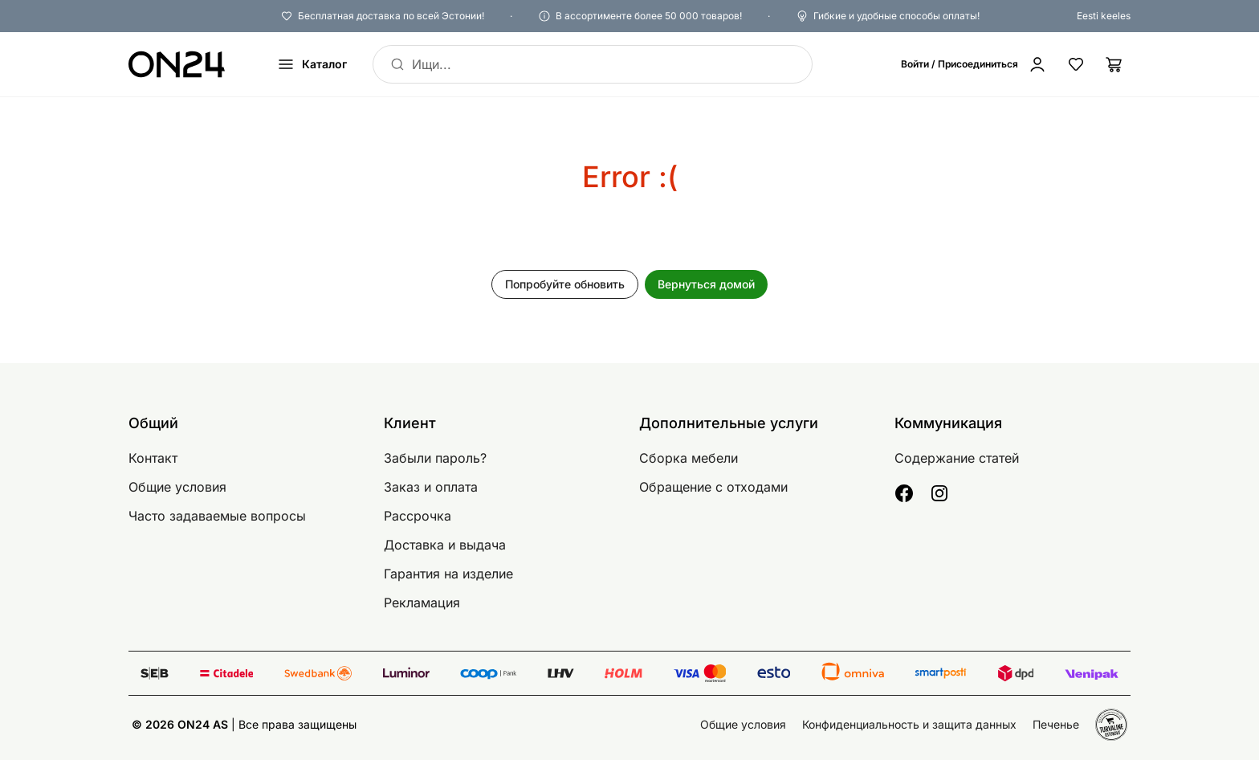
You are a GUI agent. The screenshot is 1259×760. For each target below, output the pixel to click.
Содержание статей (956, 458)
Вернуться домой (706, 284)
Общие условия (177, 487)
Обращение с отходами (713, 487)
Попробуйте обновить (565, 284)
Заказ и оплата (431, 487)
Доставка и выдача (445, 545)
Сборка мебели (688, 458)
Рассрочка (417, 516)
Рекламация (422, 603)
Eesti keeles (1104, 16)
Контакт (152, 458)
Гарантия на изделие (448, 574)
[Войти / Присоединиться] (973, 64)
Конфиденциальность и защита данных (909, 724)
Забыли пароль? (435, 458)
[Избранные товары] (1076, 64)
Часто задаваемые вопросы (217, 516)
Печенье (1056, 724)
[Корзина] (1114, 64)
